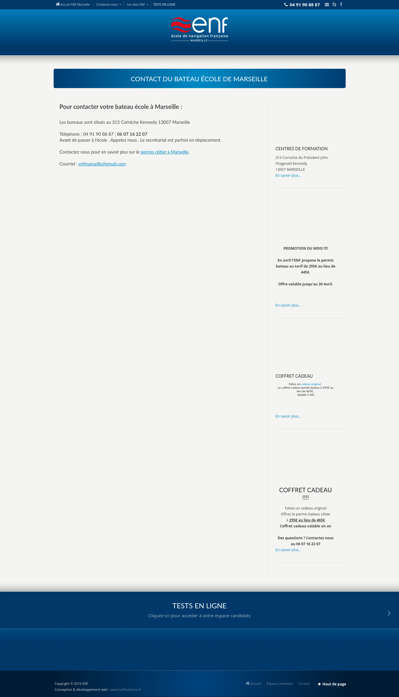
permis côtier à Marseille (164, 151)
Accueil (253, 683)
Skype (333, 4)
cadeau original (311, 384)
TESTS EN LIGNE (164, 4)
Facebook (340, 4)
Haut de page (334, 684)
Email (325, 4)
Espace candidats (280, 683)
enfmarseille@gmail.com (102, 163)
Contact (107, 4)
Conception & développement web (81, 689)
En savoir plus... (289, 175)
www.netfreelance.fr (125, 689)
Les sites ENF (136, 4)
